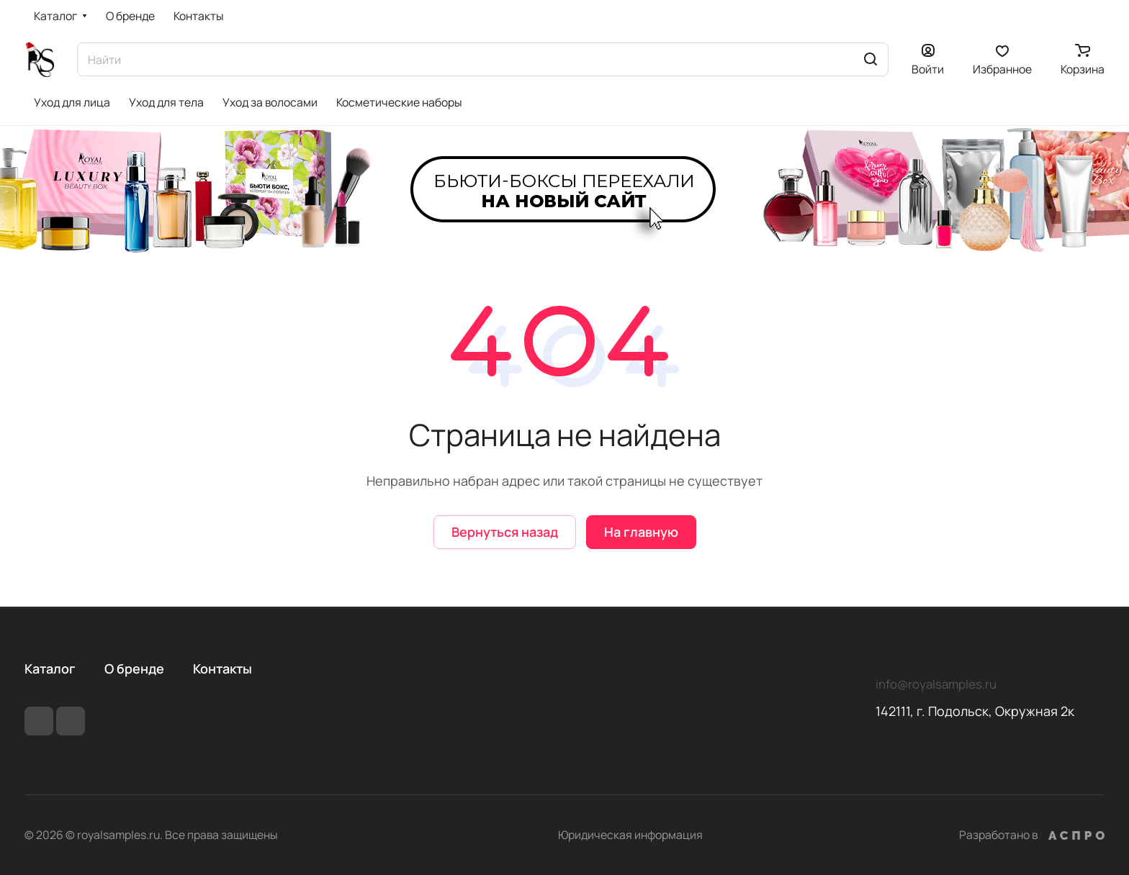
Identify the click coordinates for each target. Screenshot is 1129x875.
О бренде (134, 668)
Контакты (222, 668)
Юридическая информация (630, 835)
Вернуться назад (504, 531)
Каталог (50, 668)
